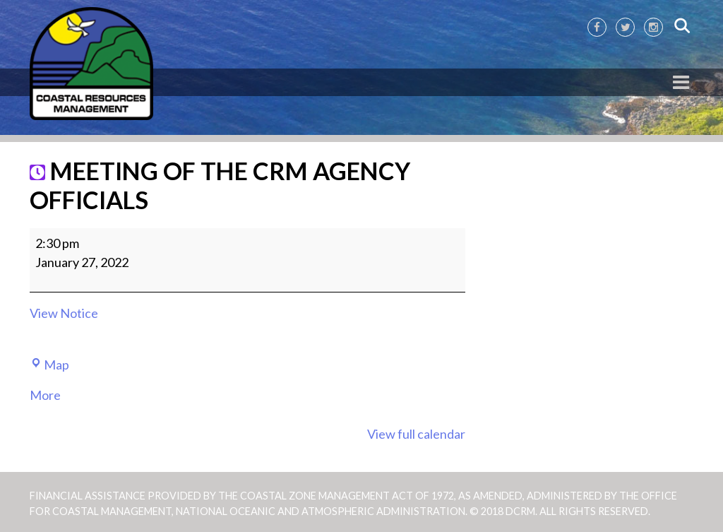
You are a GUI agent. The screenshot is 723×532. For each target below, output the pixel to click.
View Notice (64, 313)
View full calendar (416, 434)
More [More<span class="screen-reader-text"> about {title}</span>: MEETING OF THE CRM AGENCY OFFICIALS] (45, 395)
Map (49, 364)
